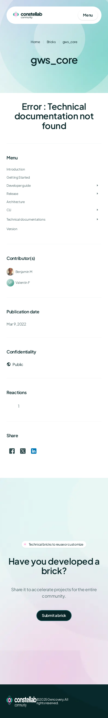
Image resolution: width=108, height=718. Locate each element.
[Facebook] (72, 701)
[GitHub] (98, 701)
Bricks (51, 42)
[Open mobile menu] (88, 15)
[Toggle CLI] (97, 210)
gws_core (70, 42)
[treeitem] (54, 186)
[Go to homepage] (27, 15)
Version (12, 229)
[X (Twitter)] (81, 701)
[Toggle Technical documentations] (97, 219)
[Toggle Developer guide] (97, 186)
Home (35, 42)
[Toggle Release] (97, 194)
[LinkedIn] (89, 701)
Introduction (16, 169)
